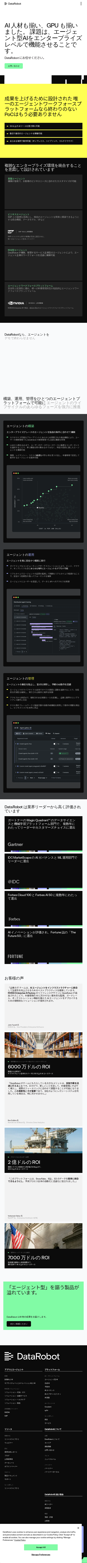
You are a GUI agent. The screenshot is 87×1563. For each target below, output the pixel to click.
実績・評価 (49, 1517)
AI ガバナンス (49, 1390)
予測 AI (47, 1387)
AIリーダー (49, 1504)
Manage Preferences (41, 1555)
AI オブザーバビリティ (53, 1394)
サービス (48, 1423)
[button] (81, 3)
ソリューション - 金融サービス (16, 1396)
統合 (46, 1419)
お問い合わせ (13, 66)
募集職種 (48, 1446)
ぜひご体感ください (19, 1324)
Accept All (41, 1547)
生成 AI (47, 1383)
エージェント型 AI (51, 1379)
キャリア (48, 1443)
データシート (9, 1463)
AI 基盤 (47, 1398)
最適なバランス (42, 455)
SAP (6, 1416)
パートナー (49, 1468)
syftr (46, 1410)
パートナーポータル (52, 1472)
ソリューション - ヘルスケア (15, 1400)
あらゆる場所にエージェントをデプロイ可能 (49, 568)
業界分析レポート (11, 1452)
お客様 (47, 1521)
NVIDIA (7, 1412)
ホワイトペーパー (11, 1466)
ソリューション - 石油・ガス (15, 1392)
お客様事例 (9, 1459)
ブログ (7, 1456)
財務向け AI (9, 1379)
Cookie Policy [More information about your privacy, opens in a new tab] (20, 1540)
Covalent (48, 1407)
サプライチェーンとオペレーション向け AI (20, 1383)
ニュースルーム (50, 1459)
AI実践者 (48, 1508)
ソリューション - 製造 (12, 1403)
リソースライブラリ (12, 1439)
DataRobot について (52, 1439)
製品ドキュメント (11, 1476)
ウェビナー (9, 1443)
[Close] (78, 1528)
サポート (8, 1479)
